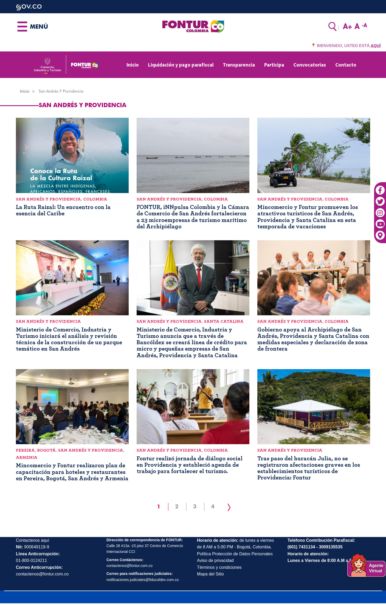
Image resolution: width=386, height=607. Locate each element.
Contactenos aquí (32, 540)
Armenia (26, 457)
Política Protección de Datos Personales (235, 554)
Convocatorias (309, 65)
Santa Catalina (224, 321)
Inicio (133, 65)
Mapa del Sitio (210, 574)
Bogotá (46, 450)
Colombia (95, 199)
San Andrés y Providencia (48, 199)
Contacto (345, 65)
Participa (274, 65)
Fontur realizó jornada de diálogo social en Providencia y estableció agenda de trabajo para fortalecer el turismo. (189, 465)
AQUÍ (376, 45)
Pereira (25, 450)
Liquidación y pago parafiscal (181, 65)
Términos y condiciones (219, 567)
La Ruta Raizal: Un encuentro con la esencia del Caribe (63, 210)
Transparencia (239, 65)
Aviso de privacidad (215, 560)
